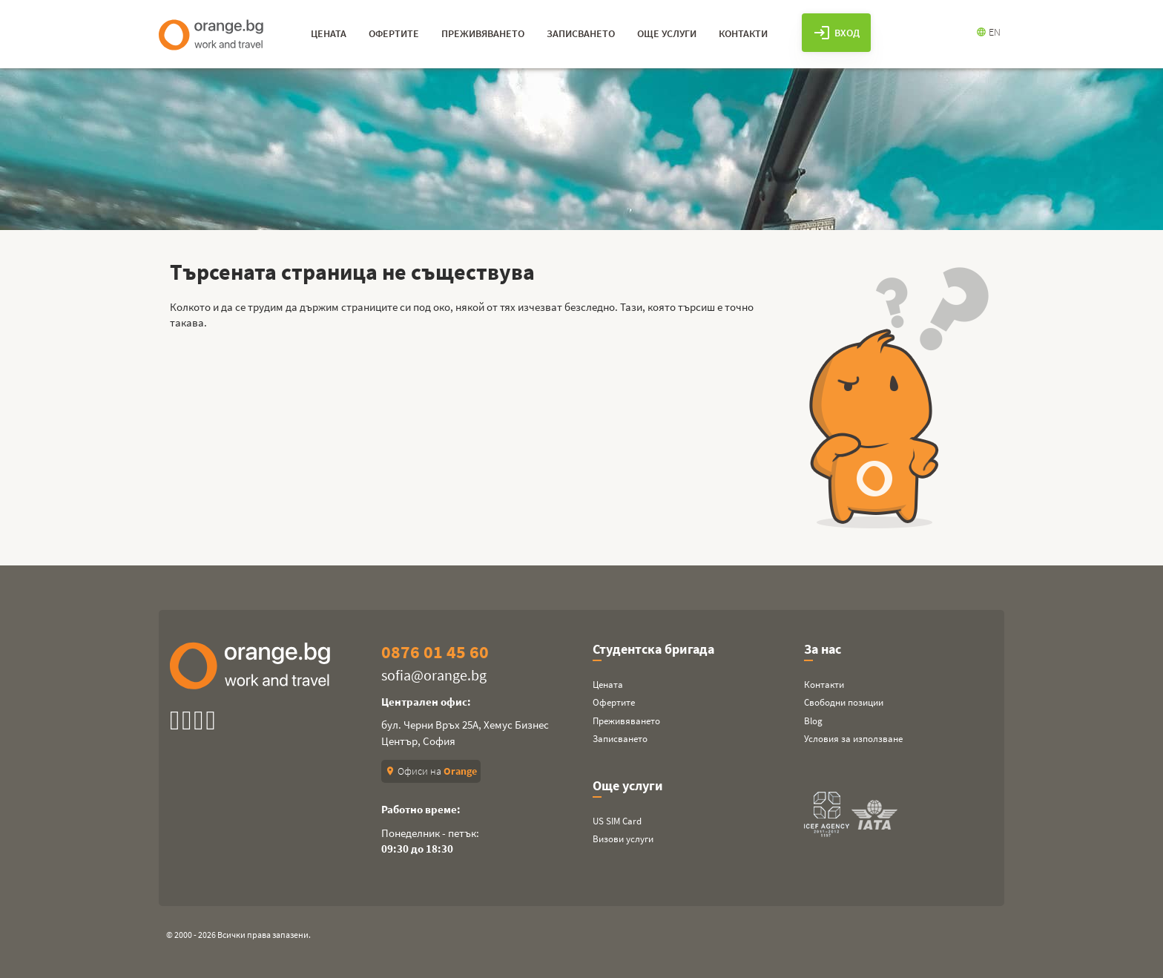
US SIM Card (617, 821)
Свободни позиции (843, 702)
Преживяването (626, 721)
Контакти (824, 684)
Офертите (614, 702)
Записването (620, 738)
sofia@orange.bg (434, 675)
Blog (813, 721)
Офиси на (431, 771)
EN (988, 32)
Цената (608, 684)
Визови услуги (623, 839)
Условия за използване (853, 738)
